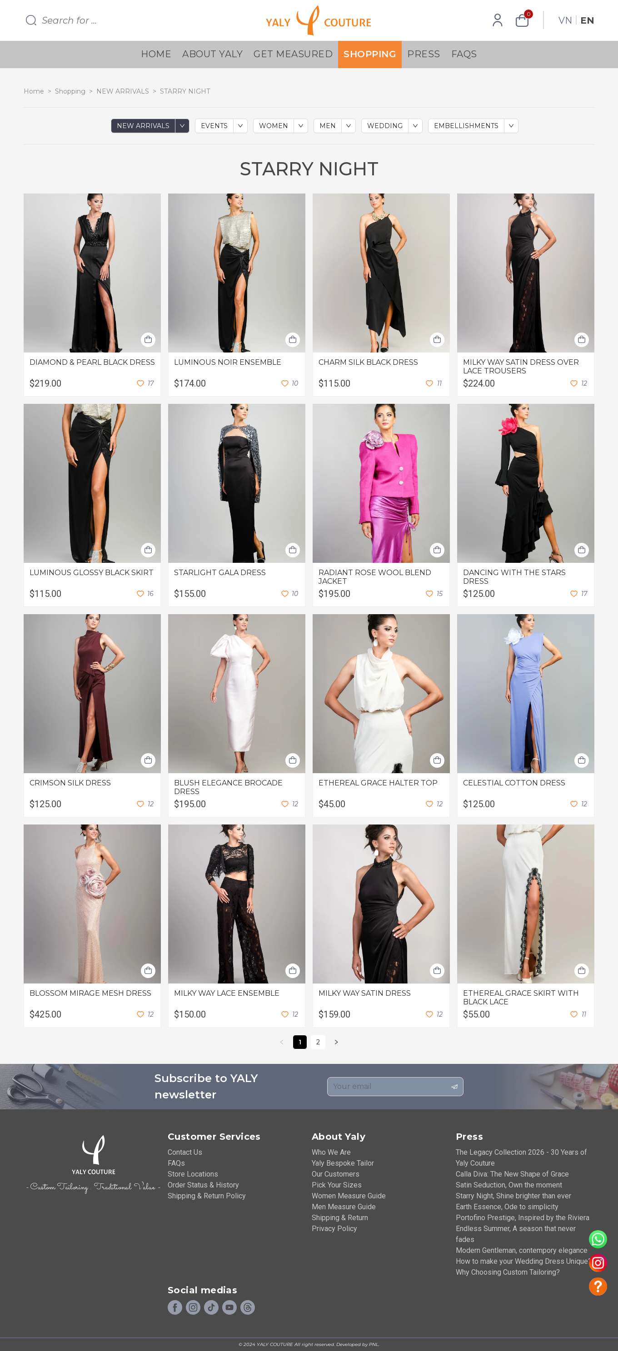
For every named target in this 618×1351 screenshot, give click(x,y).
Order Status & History (203, 1185)
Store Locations (193, 1174)
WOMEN (273, 126)
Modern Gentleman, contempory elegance (522, 1250)
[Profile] (497, 20)
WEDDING (385, 126)
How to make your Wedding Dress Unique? (524, 1261)
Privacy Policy (334, 1228)
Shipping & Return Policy (207, 1196)
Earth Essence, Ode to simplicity (507, 1206)
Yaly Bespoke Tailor (343, 1163)
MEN (327, 126)
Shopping (370, 54)
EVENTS (214, 126)
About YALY (212, 54)
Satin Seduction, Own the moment (509, 1185)
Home (156, 54)
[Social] (247, 1308)
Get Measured (293, 54)
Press (423, 54)
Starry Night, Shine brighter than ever (513, 1196)
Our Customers (335, 1174)
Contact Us (185, 1152)
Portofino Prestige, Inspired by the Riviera (522, 1217)
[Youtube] (229, 1308)
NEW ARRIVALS (122, 91)
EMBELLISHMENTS (466, 126)
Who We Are (331, 1152)
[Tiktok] (211, 1308)
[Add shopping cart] (148, 340)
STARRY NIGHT (185, 91)
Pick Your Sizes (337, 1185)
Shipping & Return (340, 1217)
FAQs (464, 54)
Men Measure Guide (344, 1206)
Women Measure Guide (349, 1196)
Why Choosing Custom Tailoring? (508, 1272)
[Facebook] (175, 1308)
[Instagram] (193, 1308)
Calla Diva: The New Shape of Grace (512, 1174)
